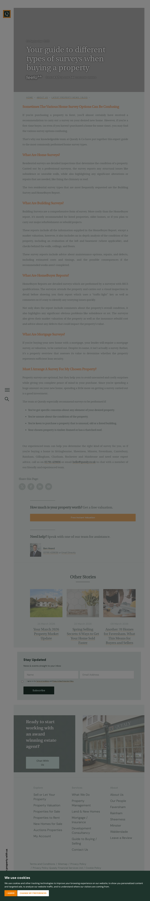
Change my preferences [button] (33, 893)
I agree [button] (11, 893)
